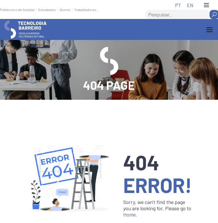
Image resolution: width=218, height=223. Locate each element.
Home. (130, 214)
